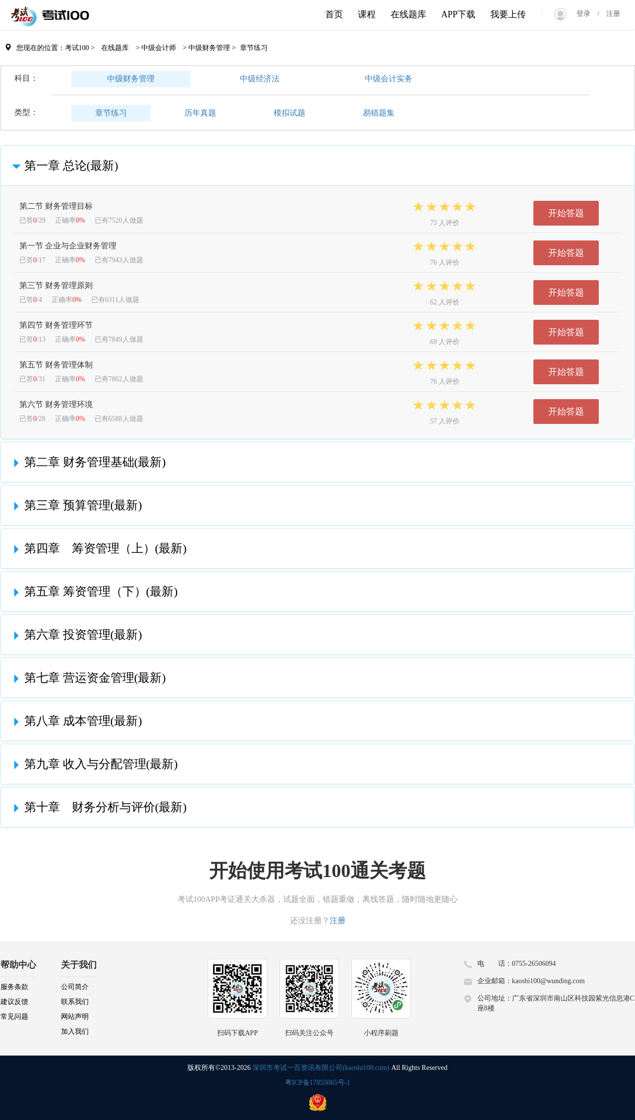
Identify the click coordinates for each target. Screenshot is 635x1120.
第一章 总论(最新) (63, 165)
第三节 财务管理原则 (56, 285)
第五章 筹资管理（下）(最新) (93, 591)
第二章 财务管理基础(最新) (87, 462)
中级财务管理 (131, 78)
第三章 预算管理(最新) (75, 505)
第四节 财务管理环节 (56, 325)
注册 (609, 13)
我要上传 (508, 14)
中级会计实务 (388, 78)
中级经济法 (260, 78)
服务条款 (14, 987)
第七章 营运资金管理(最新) (87, 677)
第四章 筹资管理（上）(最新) (97, 548)
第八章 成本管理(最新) (75, 720)
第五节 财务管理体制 (56, 364)
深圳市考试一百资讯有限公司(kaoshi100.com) (320, 1067)
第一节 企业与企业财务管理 (67, 245)
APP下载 (458, 14)
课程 (367, 14)
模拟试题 (289, 113)
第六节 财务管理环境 (56, 404)
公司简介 (75, 987)
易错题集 (379, 113)
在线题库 (408, 14)
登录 (587, 13)
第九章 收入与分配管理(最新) (93, 764)
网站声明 (75, 1016)
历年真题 (200, 113)
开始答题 (566, 213)
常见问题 (14, 1016)
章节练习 (111, 113)
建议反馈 (14, 1001)
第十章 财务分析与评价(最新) (97, 807)
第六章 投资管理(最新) (75, 634)
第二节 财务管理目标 (56, 206)
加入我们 (75, 1031)
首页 (334, 14)
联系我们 (75, 1001)
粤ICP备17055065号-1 (317, 1082)
